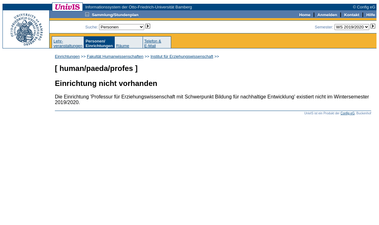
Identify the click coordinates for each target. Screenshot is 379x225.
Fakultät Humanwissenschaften (115, 56)
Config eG (347, 113)
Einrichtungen (67, 56)
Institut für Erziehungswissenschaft (181, 56)
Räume (122, 45)
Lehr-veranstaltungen (67, 43)
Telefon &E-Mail (152, 43)
